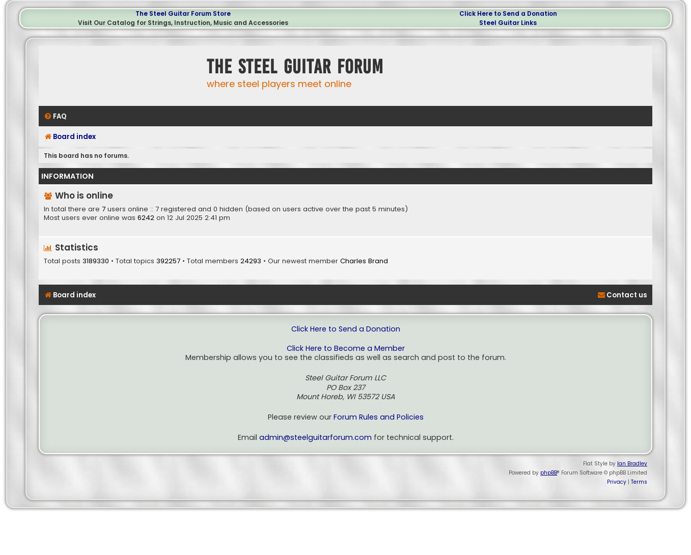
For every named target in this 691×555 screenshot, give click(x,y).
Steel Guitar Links (508, 22)
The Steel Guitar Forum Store (183, 13)
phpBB (548, 473)
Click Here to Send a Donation (508, 13)
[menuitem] (55, 116)
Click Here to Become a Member (346, 348)
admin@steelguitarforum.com (315, 437)
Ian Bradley (632, 463)
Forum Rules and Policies (379, 417)
